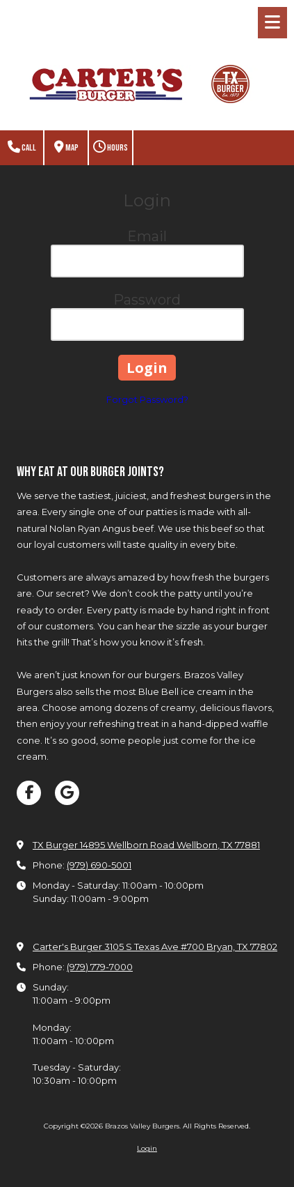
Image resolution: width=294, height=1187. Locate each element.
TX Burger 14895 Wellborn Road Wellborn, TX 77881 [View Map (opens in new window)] (146, 844)
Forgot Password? (147, 399)
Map (66, 147)
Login (147, 1148)
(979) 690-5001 (99, 865)
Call (22, 147)
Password (147, 299)
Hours (110, 147)
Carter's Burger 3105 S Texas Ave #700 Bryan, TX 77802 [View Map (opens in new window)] (155, 946)
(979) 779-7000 (100, 966)
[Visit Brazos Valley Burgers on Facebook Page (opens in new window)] (29, 793)
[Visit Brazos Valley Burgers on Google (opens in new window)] (67, 793)
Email (147, 236)
